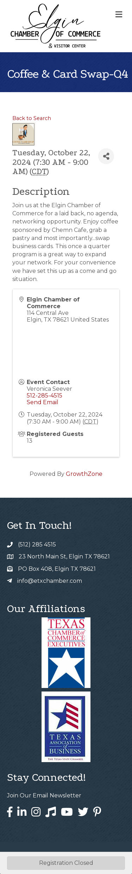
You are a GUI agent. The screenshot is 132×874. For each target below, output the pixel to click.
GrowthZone (84, 474)
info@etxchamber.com (49, 580)
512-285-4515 (44, 395)
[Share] (106, 156)
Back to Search (31, 118)
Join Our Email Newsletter (44, 795)
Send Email (42, 402)
